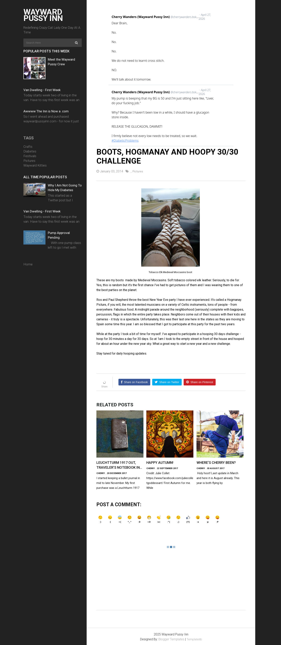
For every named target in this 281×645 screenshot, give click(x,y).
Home (28, 264)
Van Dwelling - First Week (41, 90)
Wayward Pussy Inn (43, 15)
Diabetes (29, 151)
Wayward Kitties (35, 165)
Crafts (27, 147)
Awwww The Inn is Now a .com (46, 111)
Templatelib (194, 639)
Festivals (29, 156)
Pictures (29, 161)
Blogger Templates (171, 639)
